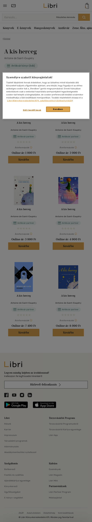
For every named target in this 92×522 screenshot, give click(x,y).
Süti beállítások (32, 110)
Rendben (58, 109)
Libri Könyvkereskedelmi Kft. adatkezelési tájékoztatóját (39, 100)
